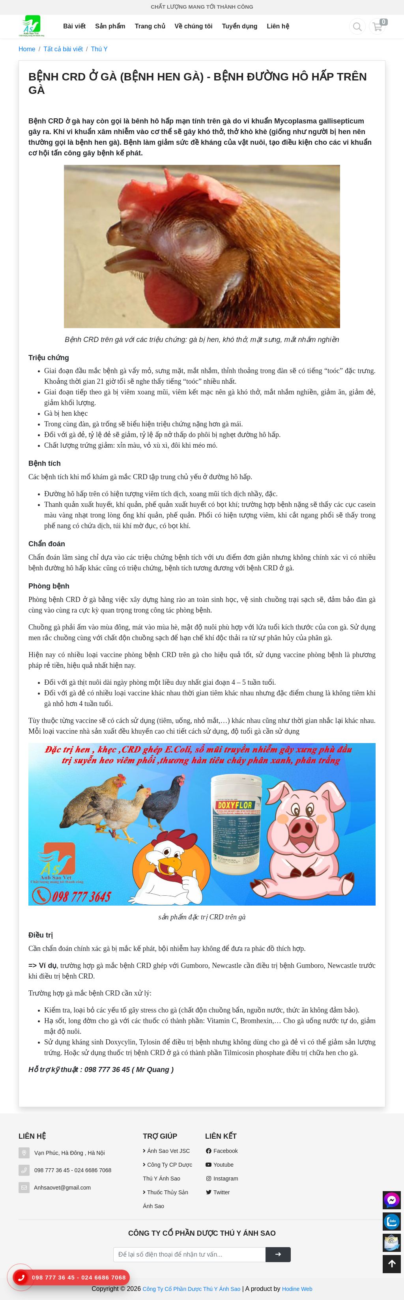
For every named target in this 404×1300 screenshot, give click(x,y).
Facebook (221, 1151)
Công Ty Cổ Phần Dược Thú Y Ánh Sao (192, 1289)
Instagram (221, 1178)
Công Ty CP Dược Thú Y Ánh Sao (167, 1172)
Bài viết (74, 26)
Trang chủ (150, 26)
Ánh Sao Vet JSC (166, 1151)
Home (27, 49)
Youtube (219, 1165)
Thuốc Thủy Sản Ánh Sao (165, 1199)
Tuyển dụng (240, 26)
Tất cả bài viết (63, 49)
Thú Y (99, 49)
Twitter (217, 1192)
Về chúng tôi (194, 26)
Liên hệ (278, 26)
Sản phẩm (110, 26)
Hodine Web (297, 1289)
